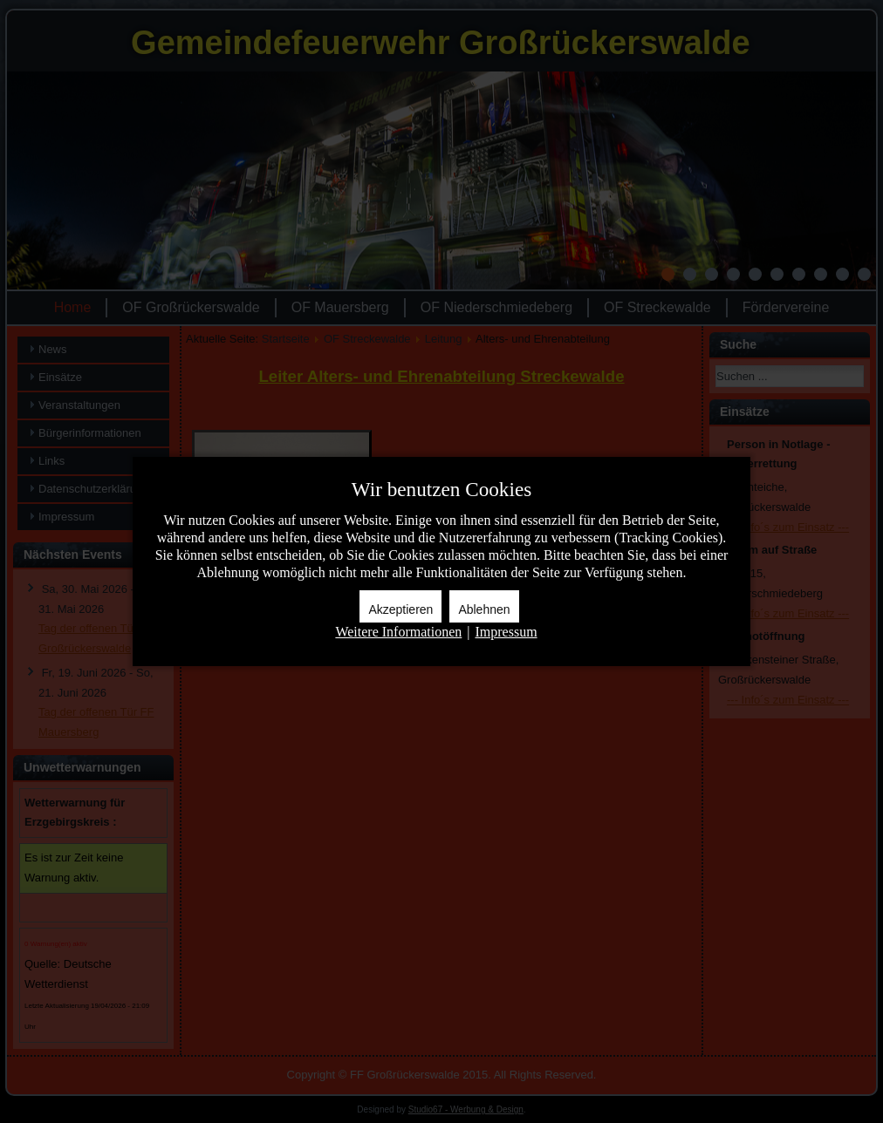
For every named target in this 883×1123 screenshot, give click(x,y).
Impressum (506, 631)
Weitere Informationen (398, 631)
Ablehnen (484, 609)
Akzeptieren (400, 609)
